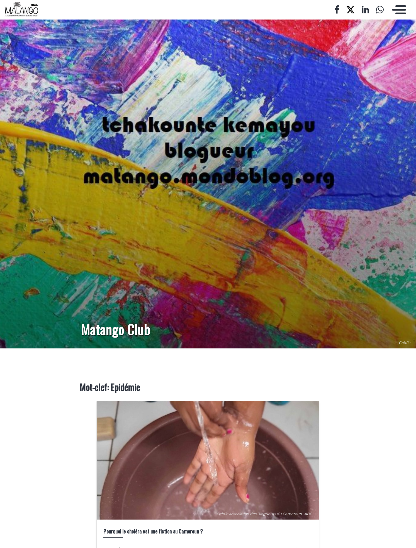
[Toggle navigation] (398, 10)
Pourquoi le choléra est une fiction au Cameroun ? (153, 531)
